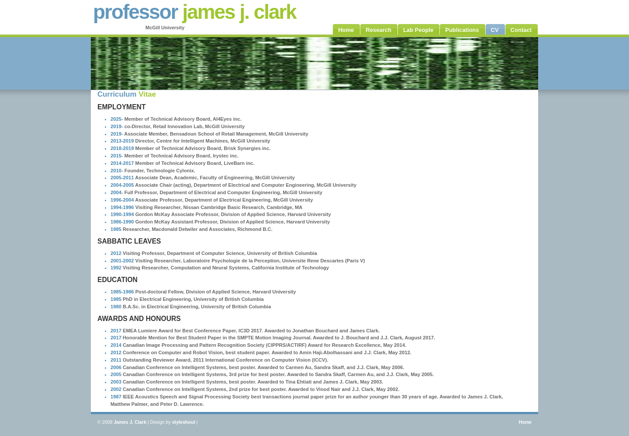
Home (525, 422)
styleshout (183, 422)
